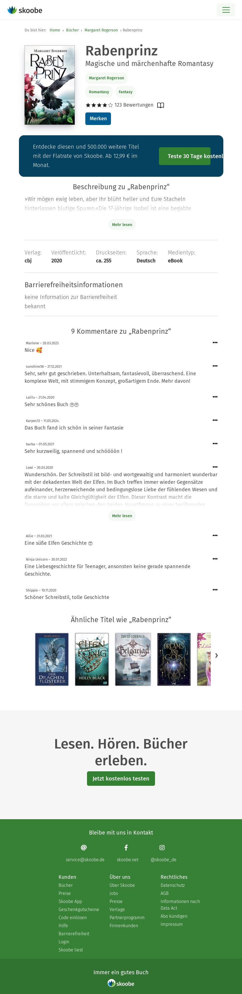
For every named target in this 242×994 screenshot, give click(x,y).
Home (55, 30)
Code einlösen (73, 917)
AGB (165, 893)
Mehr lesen (122, 516)
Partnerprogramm (127, 917)
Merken (98, 119)
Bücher (72, 30)
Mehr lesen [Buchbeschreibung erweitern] (122, 224)
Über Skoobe (122, 885)
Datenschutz (173, 885)
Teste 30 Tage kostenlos (189, 156)
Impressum (172, 924)
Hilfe (63, 925)
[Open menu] (226, 9)
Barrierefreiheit (74, 933)
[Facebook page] (127, 853)
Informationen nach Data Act (180, 905)
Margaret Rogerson (101, 30)
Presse (116, 901)
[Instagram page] (163, 853)
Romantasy (99, 92)
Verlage (117, 909)
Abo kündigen (174, 916)
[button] (216, 655)
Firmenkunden (124, 925)
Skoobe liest (71, 950)
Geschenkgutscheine (78, 909)
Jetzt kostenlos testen (121, 778)
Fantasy (125, 92)
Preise (65, 893)
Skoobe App (70, 901)
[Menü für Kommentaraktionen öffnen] (215, 343)
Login (64, 941)
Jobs (114, 893)
